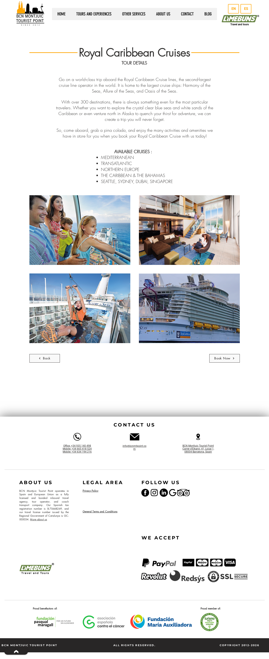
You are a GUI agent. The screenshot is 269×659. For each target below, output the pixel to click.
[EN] (233, 9)
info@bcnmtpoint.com (134, 447)
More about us (38, 519)
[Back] (44, 358)
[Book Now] (224, 358)
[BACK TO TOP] (16, 651)
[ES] (245, 9)
